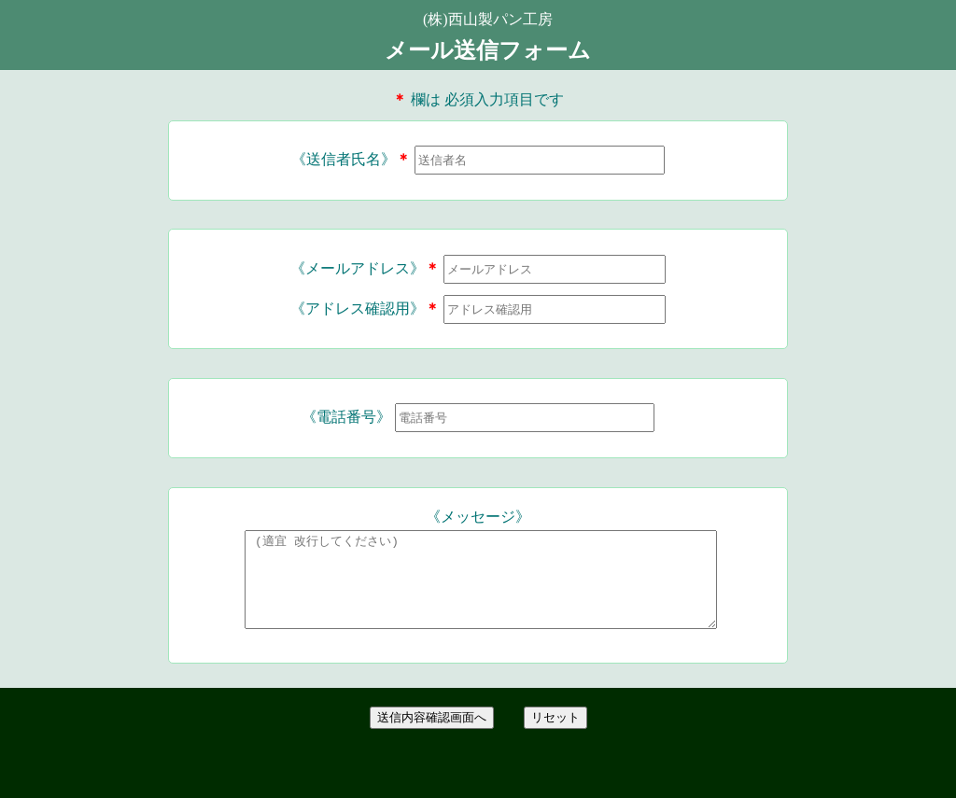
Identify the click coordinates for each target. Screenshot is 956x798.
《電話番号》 (346, 417)
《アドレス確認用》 (365, 308)
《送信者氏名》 (351, 159)
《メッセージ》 (478, 517)
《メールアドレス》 (365, 268)
